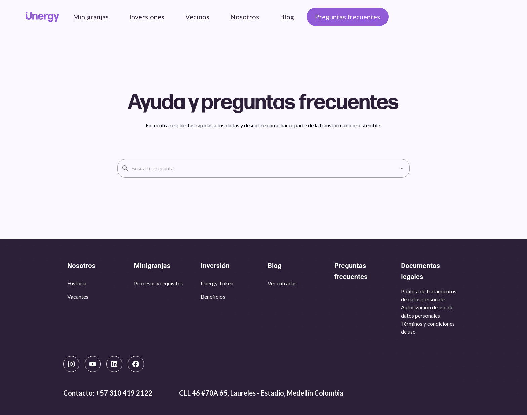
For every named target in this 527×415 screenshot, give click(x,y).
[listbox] (96, 290)
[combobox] (263, 168)
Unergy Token (217, 283)
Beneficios (213, 296)
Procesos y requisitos (158, 283)
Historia (76, 283)
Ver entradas (282, 283)
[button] (402, 168)
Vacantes (77, 296)
